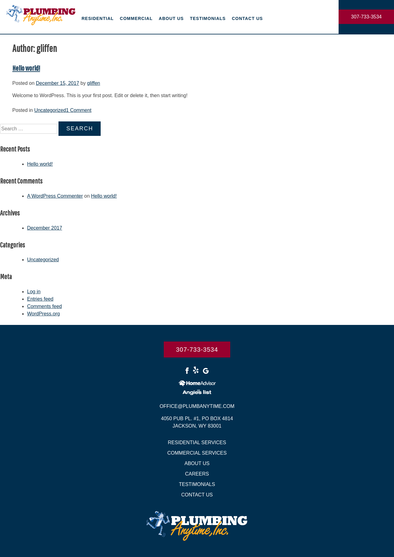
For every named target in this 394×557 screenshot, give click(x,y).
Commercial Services (197, 453)
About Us (171, 18)
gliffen (93, 83)
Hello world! (26, 68)
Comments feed (44, 306)
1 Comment (78, 110)
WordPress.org (43, 313)
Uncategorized (50, 110)
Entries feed (40, 299)
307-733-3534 (366, 16)
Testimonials (208, 18)
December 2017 (44, 228)
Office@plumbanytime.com (197, 406)
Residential (98, 18)
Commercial (136, 18)
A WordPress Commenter (55, 196)
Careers (197, 473)
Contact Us (247, 18)
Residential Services (197, 442)
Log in (34, 291)
